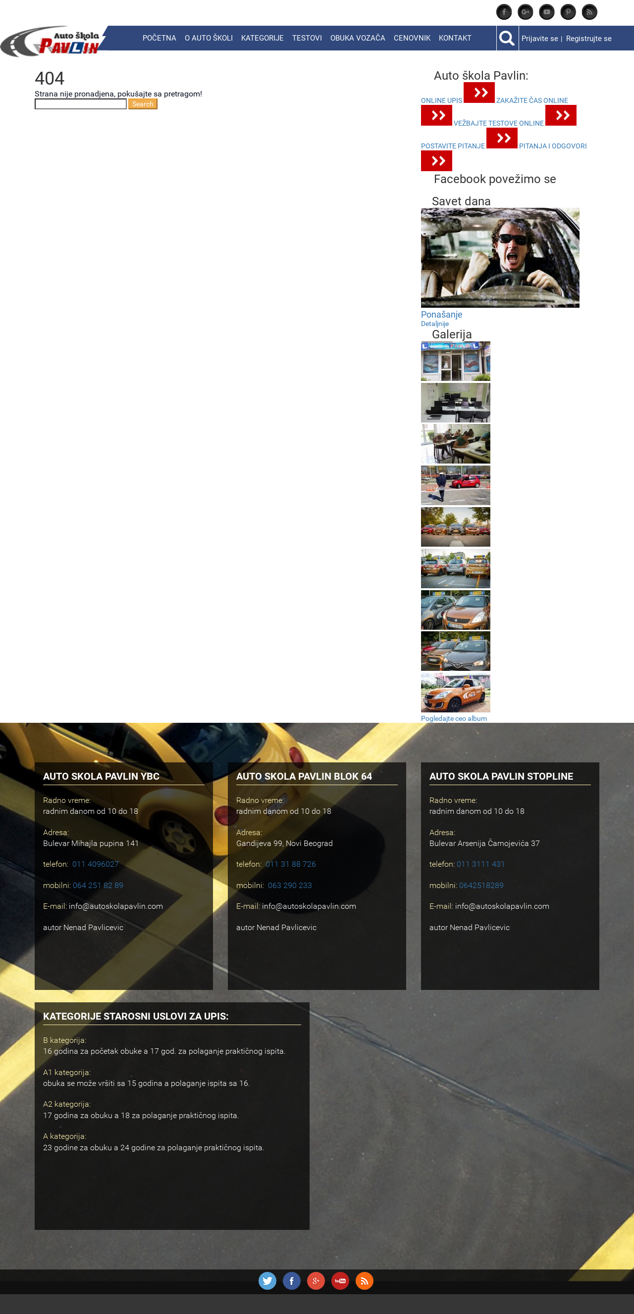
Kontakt (455, 38)
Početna (159, 38)
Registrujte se (589, 38)
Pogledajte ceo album (454, 718)
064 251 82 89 (98, 885)
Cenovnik (412, 38)
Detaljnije (435, 324)
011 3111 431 (481, 864)
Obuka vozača (357, 38)
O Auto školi (209, 38)
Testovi (307, 38)
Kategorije (262, 38)
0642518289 (481, 885)
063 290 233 (290, 885)
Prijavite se (540, 38)
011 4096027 (95, 864)
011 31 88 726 (290, 864)
